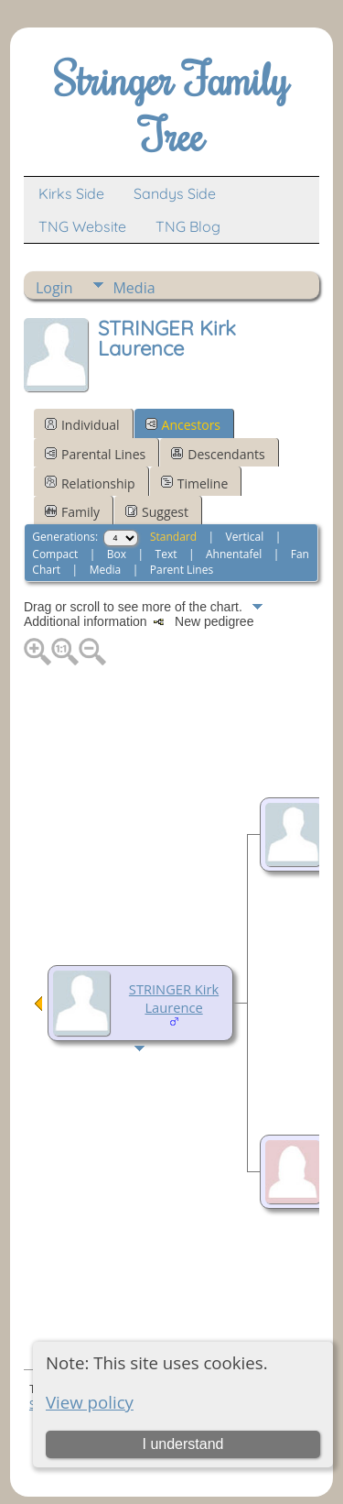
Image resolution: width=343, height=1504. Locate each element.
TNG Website (82, 226)
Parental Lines (95, 454)
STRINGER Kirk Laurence (174, 998)
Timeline (195, 483)
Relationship (90, 483)
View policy (90, 1401)
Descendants (217, 454)
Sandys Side (175, 193)
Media (134, 288)
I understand (182, 1444)
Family (72, 512)
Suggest (156, 512)
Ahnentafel (234, 554)
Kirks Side (71, 193)
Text (166, 554)
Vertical (245, 536)
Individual (82, 425)
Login (54, 288)
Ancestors (182, 425)
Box (116, 554)
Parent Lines (181, 569)
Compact (55, 554)
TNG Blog (187, 226)
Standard (173, 536)
